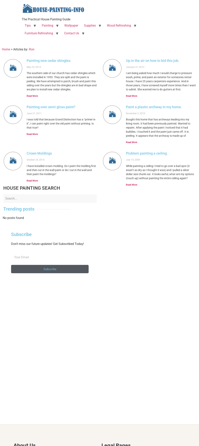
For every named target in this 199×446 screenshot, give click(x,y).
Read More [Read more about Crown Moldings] (32, 180)
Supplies (90, 25)
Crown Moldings (39, 153)
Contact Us (71, 33)
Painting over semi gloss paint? (51, 107)
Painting (47, 25)
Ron (31, 49)
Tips (28, 25)
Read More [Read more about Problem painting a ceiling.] (131, 184)
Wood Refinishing (119, 25)
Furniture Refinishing (39, 33)
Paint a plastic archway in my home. (154, 107)
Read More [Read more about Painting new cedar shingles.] (32, 96)
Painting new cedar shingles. (49, 61)
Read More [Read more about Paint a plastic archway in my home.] (131, 142)
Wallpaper (71, 25)
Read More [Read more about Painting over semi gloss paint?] (32, 134)
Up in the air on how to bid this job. (152, 61)
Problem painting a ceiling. (147, 153)
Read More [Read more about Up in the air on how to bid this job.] (131, 96)
